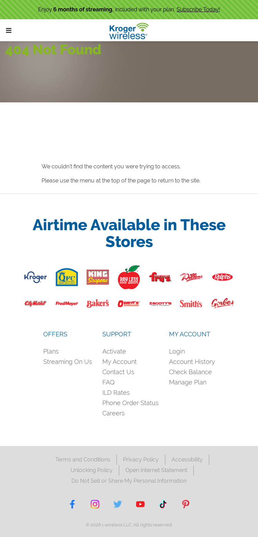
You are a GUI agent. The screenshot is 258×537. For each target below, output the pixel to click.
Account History (192, 361)
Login (177, 351)
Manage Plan (187, 382)
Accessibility (187, 459)
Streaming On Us (67, 361)
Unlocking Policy (91, 470)
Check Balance (190, 372)
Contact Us (118, 372)
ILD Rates (116, 392)
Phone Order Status (130, 402)
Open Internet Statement (156, 470)
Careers (113, 413)
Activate (114, 351)
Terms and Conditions (82, 459)
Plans (51, 351)
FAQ (108, 382)
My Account (119, 361)
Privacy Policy (141, 459)
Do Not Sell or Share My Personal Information (129, 481)
